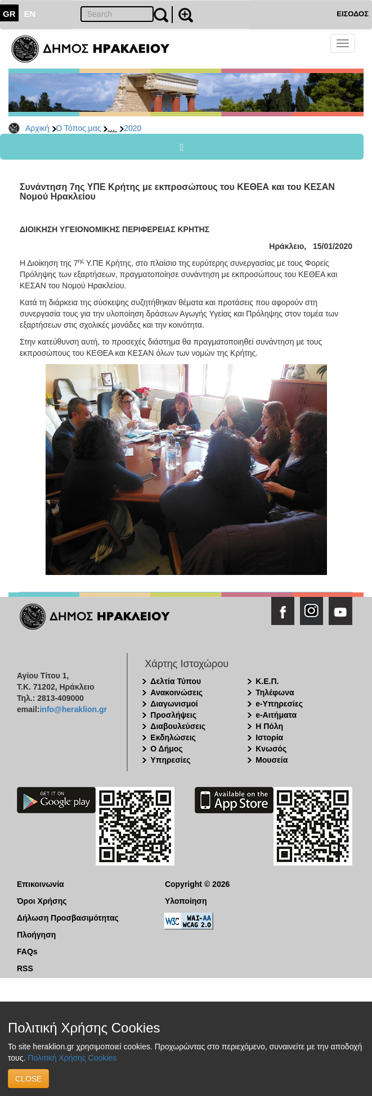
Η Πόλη (269, 726)
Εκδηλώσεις (173, 737)
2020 (132, 128)
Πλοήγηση (36, 934)
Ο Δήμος (166, 748)
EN (30, 14)
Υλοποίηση (186, 900)
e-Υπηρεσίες (279, 703)
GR (9, 14)
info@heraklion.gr (72, 709)
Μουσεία (272, 759)
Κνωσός (271, 748)
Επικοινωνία (40, 884)
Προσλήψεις (173, 714)
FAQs (27, 951)
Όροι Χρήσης (42, 900)
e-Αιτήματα (276, 714)
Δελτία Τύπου (175, 681)
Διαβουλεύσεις (177, 726)
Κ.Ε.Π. (267, 681)
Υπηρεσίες (170, 759)
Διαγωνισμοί (174, 703)
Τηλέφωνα (275, 692)
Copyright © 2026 (197, 884)
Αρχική (37, 128)
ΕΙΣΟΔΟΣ (353, 14)
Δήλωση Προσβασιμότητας (68, 917)
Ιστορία (269, 737)
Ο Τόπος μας (78, 128)
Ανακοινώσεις (176, 692)
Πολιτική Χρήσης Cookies (72, 1057)
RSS (25, 968)
